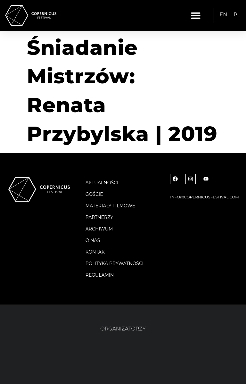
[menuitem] (224, 14)
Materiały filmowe (110, 206)
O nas (93, 240)
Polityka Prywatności (115, 263)
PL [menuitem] (237, 15)
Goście (94, 194)
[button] (195, 15)
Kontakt (96, 252)
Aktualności (102, 183)
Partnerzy (99, 217)
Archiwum (99, 229)
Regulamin (100, 275)
